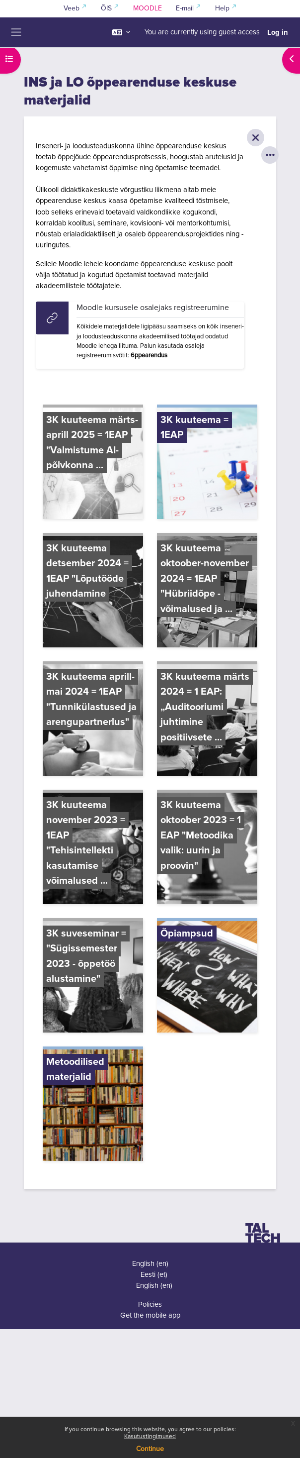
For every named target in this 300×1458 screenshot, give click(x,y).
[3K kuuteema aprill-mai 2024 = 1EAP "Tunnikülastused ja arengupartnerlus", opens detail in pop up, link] (93, 720)
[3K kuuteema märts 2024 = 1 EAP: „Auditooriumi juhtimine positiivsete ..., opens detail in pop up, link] (207, 720)
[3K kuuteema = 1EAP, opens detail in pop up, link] (207, 463)
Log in (277, 32)
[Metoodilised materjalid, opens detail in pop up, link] (93, 1105)
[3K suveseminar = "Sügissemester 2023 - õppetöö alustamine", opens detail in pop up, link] (93, 977)
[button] (121, 32)
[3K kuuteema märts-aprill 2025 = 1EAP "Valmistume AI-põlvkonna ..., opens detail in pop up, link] (93, 463)
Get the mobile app (150, 1315)
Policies (150, 1304)
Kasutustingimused (150, 1437)
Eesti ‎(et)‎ (154, 1274)
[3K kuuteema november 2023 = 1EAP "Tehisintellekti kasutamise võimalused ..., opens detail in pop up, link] (93, 848)
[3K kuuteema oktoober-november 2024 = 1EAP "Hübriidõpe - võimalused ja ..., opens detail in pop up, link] (207, 591)
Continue (150, 1449)
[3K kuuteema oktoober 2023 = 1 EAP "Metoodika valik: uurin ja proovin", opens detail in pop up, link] (207, 848)
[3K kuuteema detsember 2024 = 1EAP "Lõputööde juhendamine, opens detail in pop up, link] (93, 591)
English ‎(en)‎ (150, 1263)
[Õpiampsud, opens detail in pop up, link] (207, 977)
